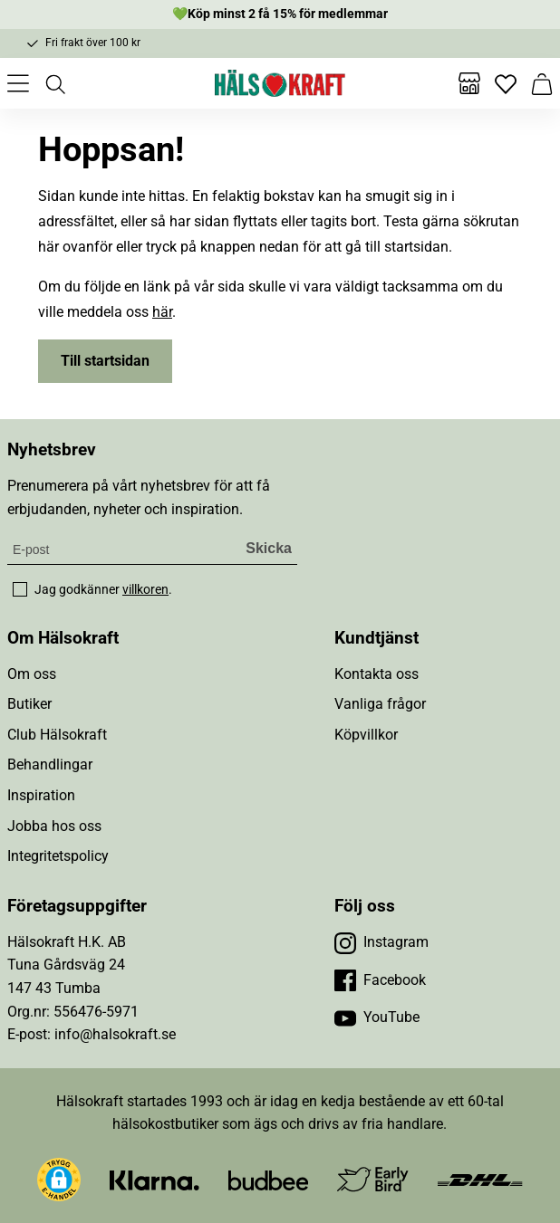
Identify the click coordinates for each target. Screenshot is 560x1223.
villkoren (145, 589)
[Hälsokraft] (280, 83)
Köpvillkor (366, 734)
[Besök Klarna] (154, 1179)
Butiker (29, 703)
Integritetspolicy (58, 856)
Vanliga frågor (380, 703)
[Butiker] (469, 83)
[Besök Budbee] (268, 1179)
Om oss (31, 674)
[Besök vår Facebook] (380, 980)
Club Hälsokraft (57, 734)
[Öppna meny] (18, 83)
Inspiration (41, 795)
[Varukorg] (542, 83)
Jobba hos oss (54, 826)
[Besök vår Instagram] (381, 942)
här (162, 311)
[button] (59, 1179)
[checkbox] (20, 589)
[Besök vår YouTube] (377, 1017)
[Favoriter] (506, 83)
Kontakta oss (376, 674)
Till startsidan (105, 360)
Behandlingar (49, 764)
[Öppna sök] (54, 83)
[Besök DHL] (480, 1179)
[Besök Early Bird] (373, 1178)
